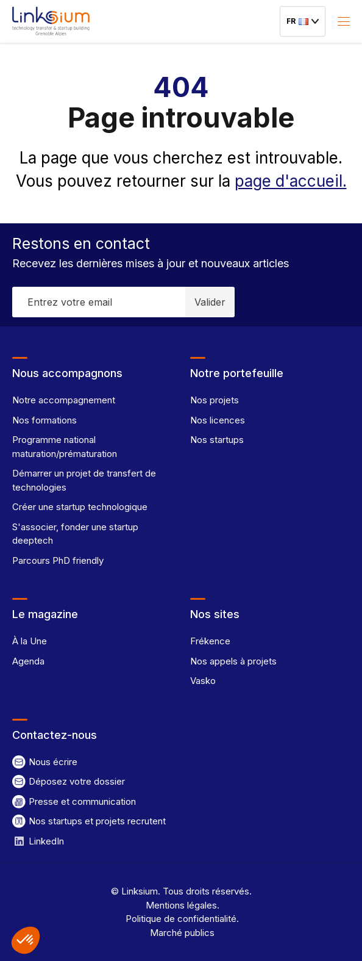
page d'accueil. (291, 180)
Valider (209, 302)
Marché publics (181, 932)
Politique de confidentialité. (181, 918)
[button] (25, 940)
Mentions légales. (181, 905)
